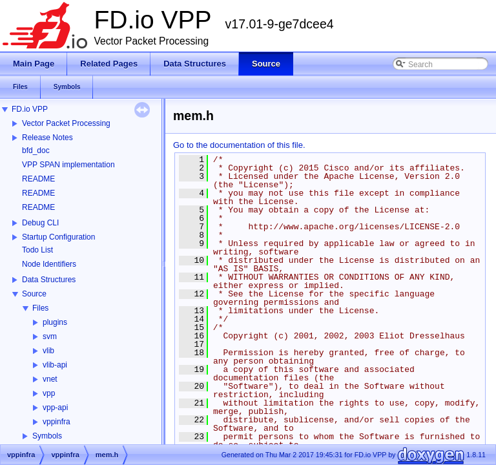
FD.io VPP (30, 109)
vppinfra (56, 421)
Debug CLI (40, 222)
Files (40, 308)
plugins (55, 322)
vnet (50, 379)
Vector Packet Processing (66, 123)
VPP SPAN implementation (68, 164)
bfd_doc (36, 150)
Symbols (47, 435)
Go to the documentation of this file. (239, 145)
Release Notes (47, 137)
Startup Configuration (58, 237)
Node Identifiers (49, 264)
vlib (48, 350)
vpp (49, 393)
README (38, 178)
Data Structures (49, 279)
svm (50, 336)
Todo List (37, 249)
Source (34, 293)
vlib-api (55, 364)
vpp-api (55, 407)
